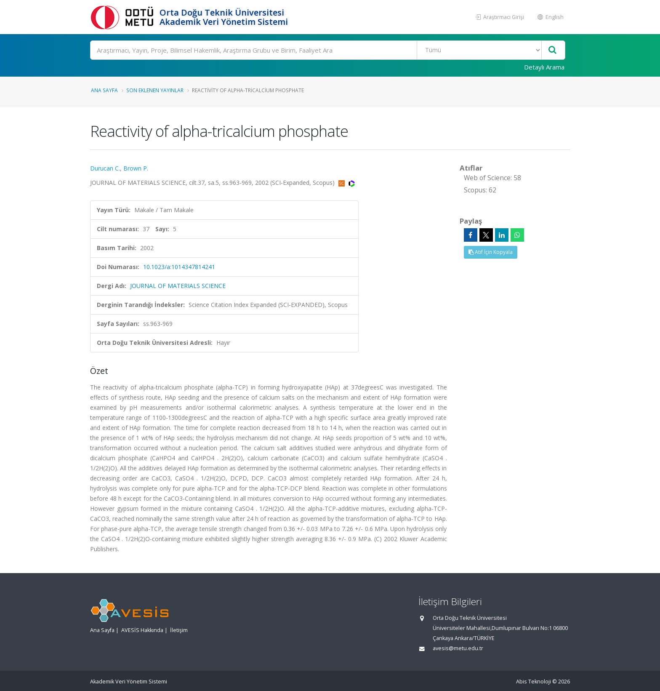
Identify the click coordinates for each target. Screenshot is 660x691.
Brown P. (135, 168)
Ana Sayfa (104, 90)
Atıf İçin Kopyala (490, 252)
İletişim (179, 630)
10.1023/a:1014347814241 (179, 267)
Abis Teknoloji (533, 681)
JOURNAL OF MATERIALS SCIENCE (178, 286)
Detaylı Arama (544, 67)
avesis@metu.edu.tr (458, 648)
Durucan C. (105, 168)
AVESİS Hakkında (142, 630)
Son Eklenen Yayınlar (155, 90)
